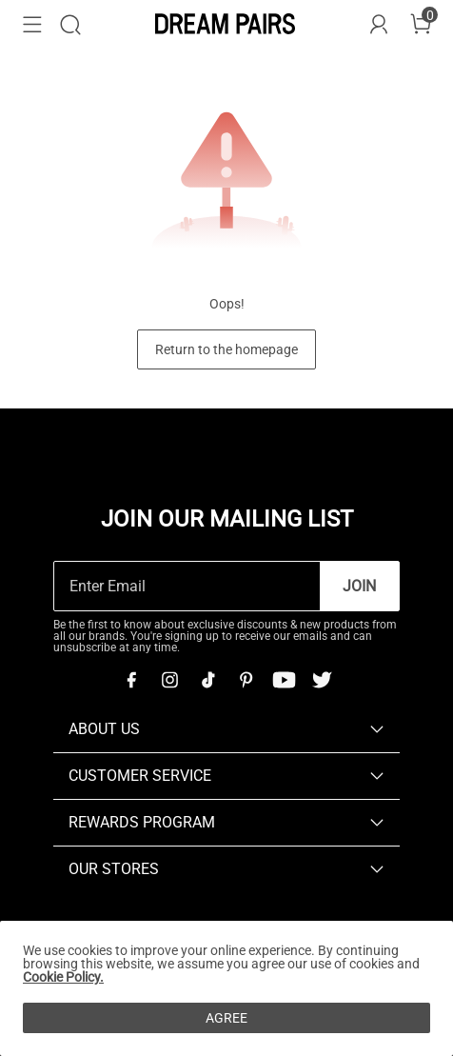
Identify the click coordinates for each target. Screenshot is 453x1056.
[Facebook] (131, 679)
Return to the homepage (226, 349)
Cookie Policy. (63, 977)
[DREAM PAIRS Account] (378, 24)
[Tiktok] (207, 679)
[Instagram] (169, 679)
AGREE (226, 1018)
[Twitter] (321, 679)
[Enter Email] (187, 586)
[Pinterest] (245, 679)
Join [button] (359, 586)
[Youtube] (283, 679)
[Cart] (420, 24)
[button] (32, 25)
